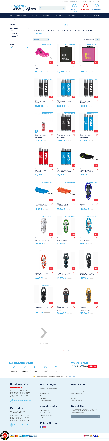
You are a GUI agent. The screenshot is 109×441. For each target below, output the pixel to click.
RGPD (42, 417)
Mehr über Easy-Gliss (76, 393)
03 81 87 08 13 (74, 1)
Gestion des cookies (76, 400)
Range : (12, 46)
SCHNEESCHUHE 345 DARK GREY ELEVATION (87, 273)
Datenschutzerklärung (46, 415)
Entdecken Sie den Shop (22, 425)
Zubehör (13, 36)
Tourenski (14, 33)
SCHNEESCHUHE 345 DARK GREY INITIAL (41, 308)
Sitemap (73, 398)
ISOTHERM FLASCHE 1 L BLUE (64, 102)
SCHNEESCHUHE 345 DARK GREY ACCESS (63, 273)
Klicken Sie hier (71, 376)
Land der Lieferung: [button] (93, 1)
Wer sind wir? (48, 406)
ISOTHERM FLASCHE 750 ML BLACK (63, 136)
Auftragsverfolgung (45, 396)
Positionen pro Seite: (89, 39)
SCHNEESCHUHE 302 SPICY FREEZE (41, 273)
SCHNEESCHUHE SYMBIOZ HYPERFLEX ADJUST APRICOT (86, 308)
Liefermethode (44, 391)
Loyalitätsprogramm (45, 400)
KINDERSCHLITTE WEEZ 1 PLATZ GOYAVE (64, 205)
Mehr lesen (78, 384)
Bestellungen (48, 384)
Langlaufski (15, 32)
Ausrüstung (15, 35)
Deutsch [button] (83, 1)
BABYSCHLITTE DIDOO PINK (42, 67)
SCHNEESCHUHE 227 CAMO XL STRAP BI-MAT (42, 239)
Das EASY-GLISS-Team (46, 410)
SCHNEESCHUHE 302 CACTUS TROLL (63, 239)
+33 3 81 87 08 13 (16, 387)
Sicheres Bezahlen (45, 393)
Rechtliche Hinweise (45, 413)
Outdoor (13, 38)
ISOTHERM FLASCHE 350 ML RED (41, 136)
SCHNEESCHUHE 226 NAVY (86, 205)
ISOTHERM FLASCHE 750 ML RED (41, 170)
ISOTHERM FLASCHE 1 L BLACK (42, 102)
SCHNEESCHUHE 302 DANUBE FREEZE (86, 239)
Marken (73, 396)
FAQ (72, 388)
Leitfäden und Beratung (77, 391)
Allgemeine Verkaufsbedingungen (49, 388)
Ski (11, 30)
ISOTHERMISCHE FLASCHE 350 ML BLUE (64, 170)
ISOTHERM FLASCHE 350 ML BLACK (86, 102)
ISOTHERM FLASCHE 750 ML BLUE (86, 136)
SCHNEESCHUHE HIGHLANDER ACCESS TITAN (64, 308)
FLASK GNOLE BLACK (63, 66)
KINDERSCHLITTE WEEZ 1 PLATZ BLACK (86, 170)
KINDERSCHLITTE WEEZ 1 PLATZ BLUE (41, 205)
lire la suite (39, 33)
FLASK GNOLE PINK (86, 66)
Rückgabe (43, 398)
